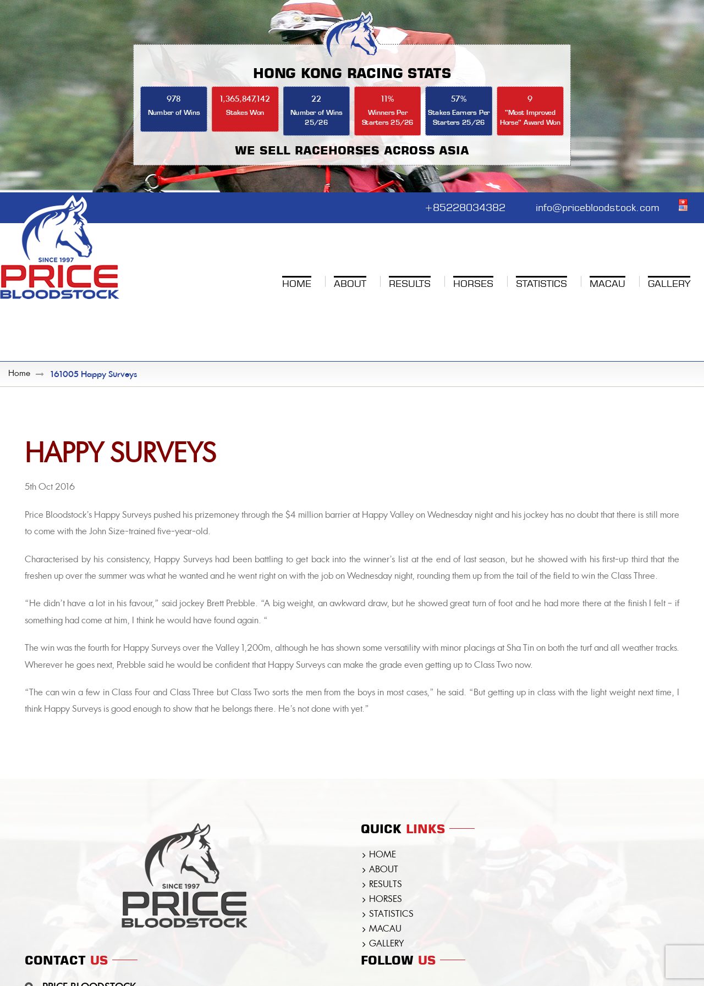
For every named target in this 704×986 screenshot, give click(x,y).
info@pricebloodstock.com (597, 206)
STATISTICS (391, 914)
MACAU (385, 929)
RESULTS (385, 884)
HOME (382, 855)
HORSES (385, 899)
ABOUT (383, 870)
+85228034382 (465, 206)
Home (19, 374)
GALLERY (386, 944)
